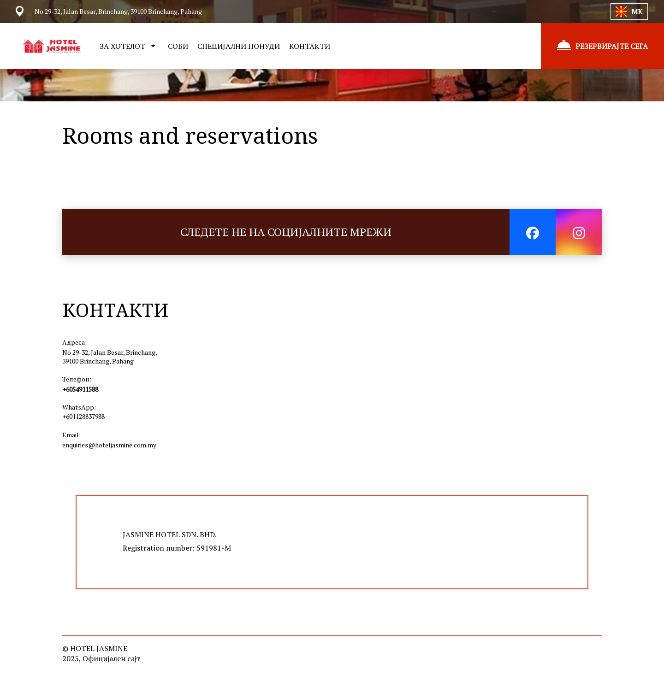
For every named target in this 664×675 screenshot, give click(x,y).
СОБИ (178, 46)
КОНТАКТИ (309, 46)
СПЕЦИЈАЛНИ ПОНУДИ (238, 46)
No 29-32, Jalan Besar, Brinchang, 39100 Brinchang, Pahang (109, 356)
